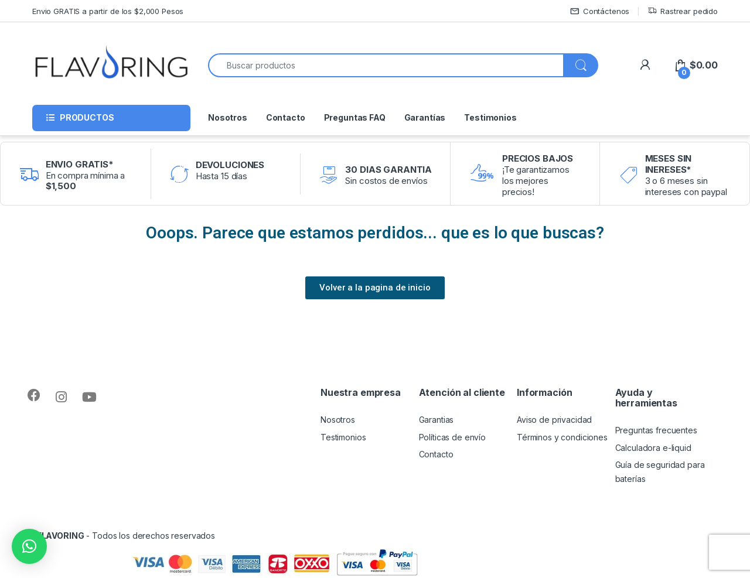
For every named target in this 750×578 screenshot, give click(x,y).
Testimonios (490, 117)
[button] (29, 546)
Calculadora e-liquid (653, 448)
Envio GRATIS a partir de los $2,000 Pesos (107, 11)
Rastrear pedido (682, 11)
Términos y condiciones (562, 437)
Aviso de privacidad (554, 420)
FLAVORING (60, 536)
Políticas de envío (452, 437)
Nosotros (227, 117)
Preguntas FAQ (355, 117)
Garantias (436, 420)
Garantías (425, 117)
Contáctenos (599, 11)
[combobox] (386, 65)
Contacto (285, 117)
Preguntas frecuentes (656, 430)
